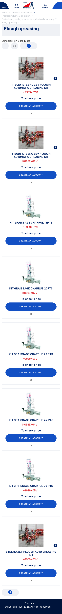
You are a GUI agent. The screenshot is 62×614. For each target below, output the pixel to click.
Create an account (31, 106)
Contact (29, 603)
